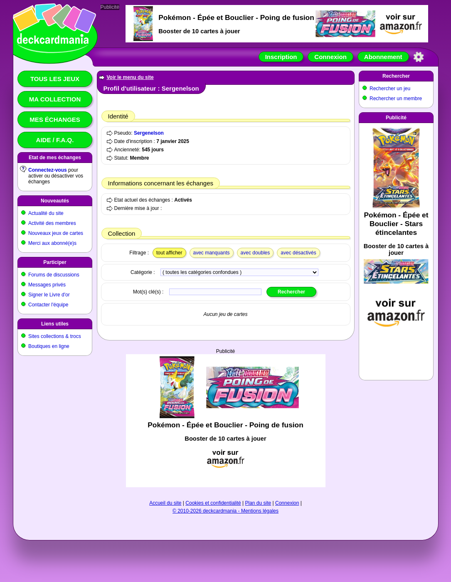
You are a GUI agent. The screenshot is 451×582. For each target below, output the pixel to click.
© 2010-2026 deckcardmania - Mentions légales (225, 511)
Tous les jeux (54, 78)
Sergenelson (149, 133)
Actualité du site (46, 213)
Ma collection (55, 99)
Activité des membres (52, 223)
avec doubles (255, 253)
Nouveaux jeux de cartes (55, 233)
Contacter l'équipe (48, 305)
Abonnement (383, 56)
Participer (54, 262)
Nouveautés (55, 201)
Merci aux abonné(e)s (52, 243)
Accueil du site (165, 503)
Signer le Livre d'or (49, 295)
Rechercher (396, 76)
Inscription (281, 56)
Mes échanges (55, 119)
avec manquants (211, 253)
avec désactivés (298, 253)
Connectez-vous (47, 170)
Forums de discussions (53, 275)
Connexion (330, 56)
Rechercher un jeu (390, 88)
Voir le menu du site (130, 77)
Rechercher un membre (396, 98)
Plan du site (258, 503)
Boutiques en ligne (48, 346)
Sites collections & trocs (54, 336)
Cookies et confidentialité (213, 503)
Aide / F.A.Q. (55, 139)
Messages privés (47, 285)
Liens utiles (55, 324)
